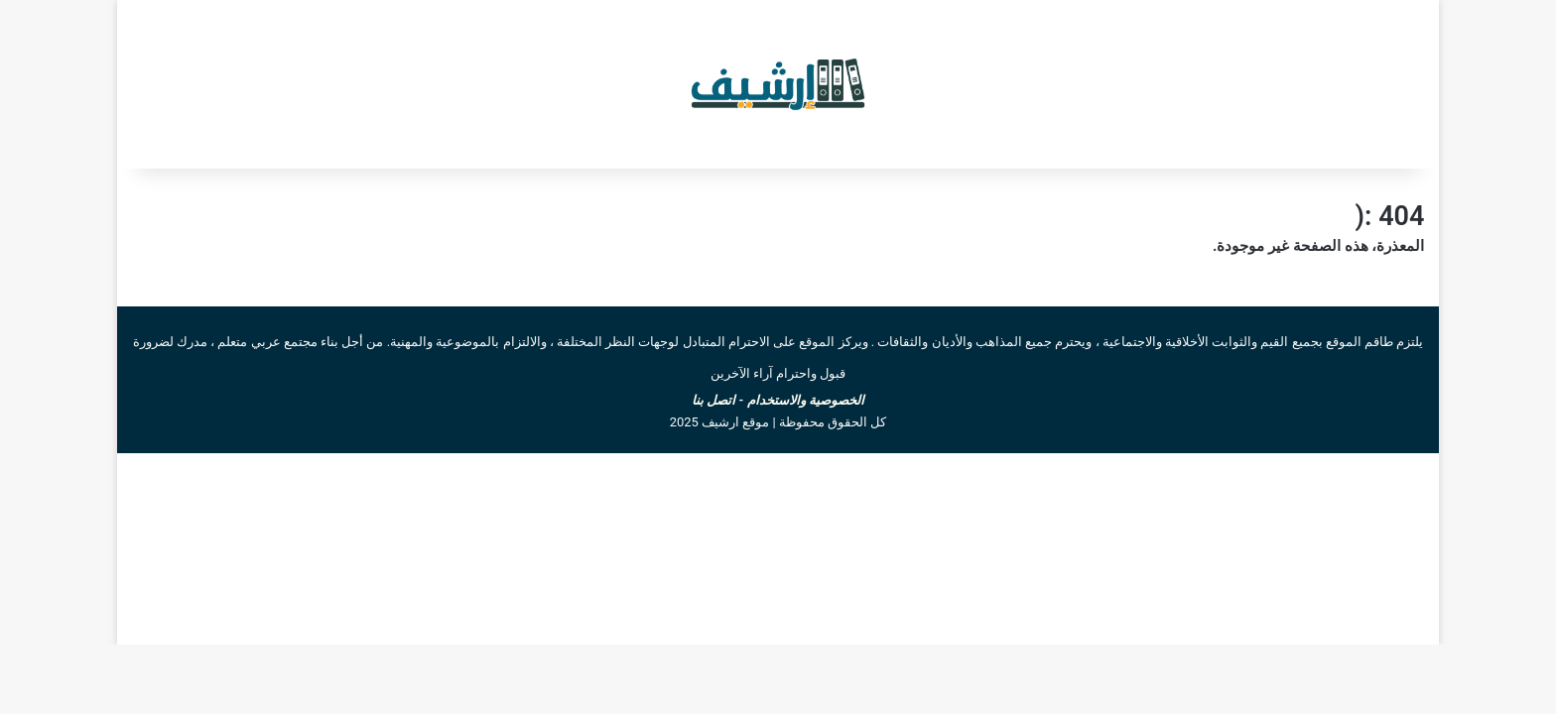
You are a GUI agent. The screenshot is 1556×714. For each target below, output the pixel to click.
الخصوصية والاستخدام (805, 400)
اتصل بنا (713, 400)
